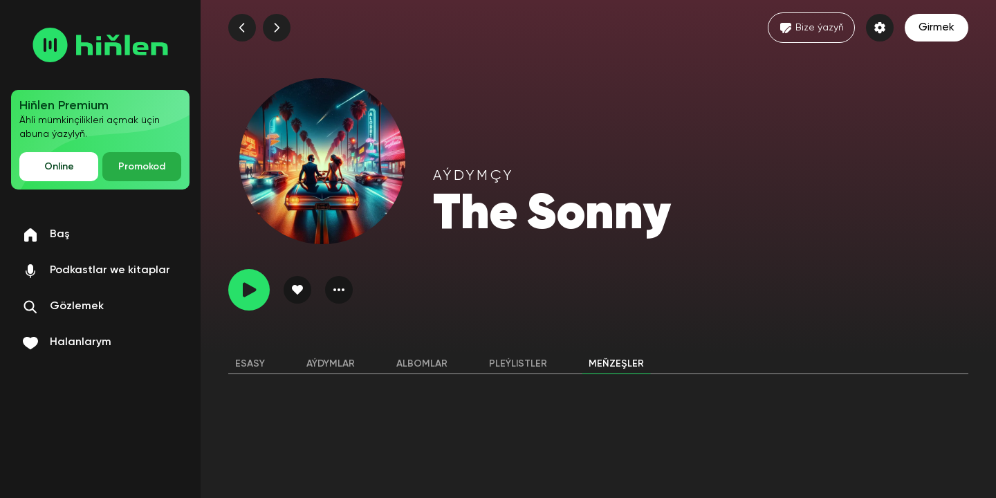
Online (59, 167)
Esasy (250, 364)
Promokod (141, 167)
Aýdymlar (330, 364)
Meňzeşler (616, 364)
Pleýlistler (518, 364)
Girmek (936, 27)
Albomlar (422, 364)
